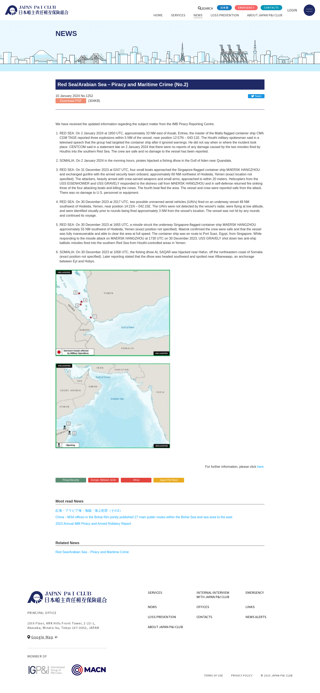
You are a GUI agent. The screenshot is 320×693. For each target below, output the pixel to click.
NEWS (197, 15)
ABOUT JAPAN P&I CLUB (264, 15)
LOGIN (292, 10)
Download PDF (71, 101)
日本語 (224, 7)
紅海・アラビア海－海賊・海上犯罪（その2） (89, 510)
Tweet (258, 96)
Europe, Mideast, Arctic (103, 480)
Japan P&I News (169, 480)
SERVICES (178, 15)
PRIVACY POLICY (242, 675)
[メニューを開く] (309, 10)
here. (260, 466)
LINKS (250, 607)
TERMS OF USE (213, 675)
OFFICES (203, 607)
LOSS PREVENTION (225, 15)
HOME (158, 15)
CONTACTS (271, 7)
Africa (136, 480)
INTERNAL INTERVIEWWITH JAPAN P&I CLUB (213, 594)
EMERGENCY (246, 7)
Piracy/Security (71, 480)
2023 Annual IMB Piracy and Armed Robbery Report (93, 523)
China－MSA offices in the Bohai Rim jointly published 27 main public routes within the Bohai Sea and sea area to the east (144, 517)
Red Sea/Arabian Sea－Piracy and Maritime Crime (92, 552)
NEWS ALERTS (256, 617)
